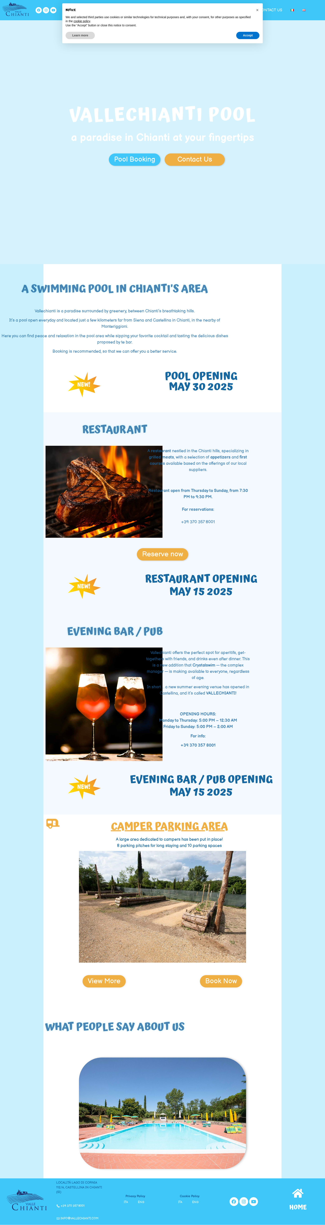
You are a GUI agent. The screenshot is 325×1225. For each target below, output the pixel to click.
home (298, 1207)
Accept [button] (248, 35)
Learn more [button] (80, 35)
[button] (257, 10)
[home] (298, 1193)
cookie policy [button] (82, 21)
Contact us (270, 10)
